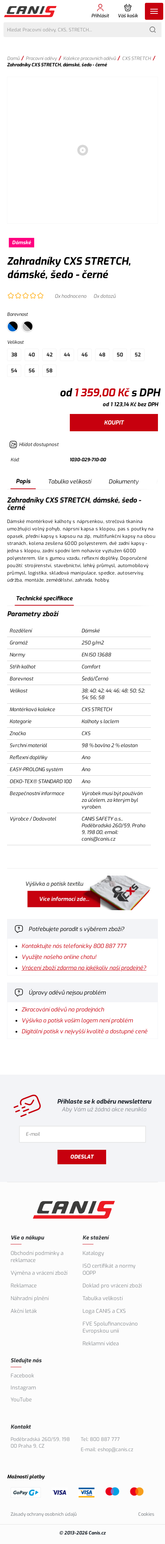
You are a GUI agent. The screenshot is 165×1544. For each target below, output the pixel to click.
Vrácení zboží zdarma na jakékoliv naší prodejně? (84, 968)
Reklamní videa (100, 1343)
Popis (23, 481)
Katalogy (93, 1253)
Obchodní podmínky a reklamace (37, 1257)
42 (50, 355)
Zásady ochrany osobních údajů (44, 1514)
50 (120, 355)
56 (32, 370)
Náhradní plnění (30, 1298)
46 (84, 355)
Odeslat (81, 1156)
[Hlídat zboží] (34, 444)
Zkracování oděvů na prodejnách (63, 1009)
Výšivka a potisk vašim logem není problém (77, 1020)
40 (32, 355)
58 (49, 370)
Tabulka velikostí (69, 481)
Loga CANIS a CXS (104, 1311)
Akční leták (24, 1311)
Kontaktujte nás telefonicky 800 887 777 (74, 946)
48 (102, 355)
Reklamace (24, 1285)
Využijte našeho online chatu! (59, 957)
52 (138, 355)
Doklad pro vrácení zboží (112, 1285)
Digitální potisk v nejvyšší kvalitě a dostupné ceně (84, 1031)
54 (14, 370)
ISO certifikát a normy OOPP (108, 1269)
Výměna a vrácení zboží (39, 1272)
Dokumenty (124, 481)
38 (14, 355)
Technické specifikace (44, 598)
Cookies (146, 1514)
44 (67, 355)
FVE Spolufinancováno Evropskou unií (110, 1327)
